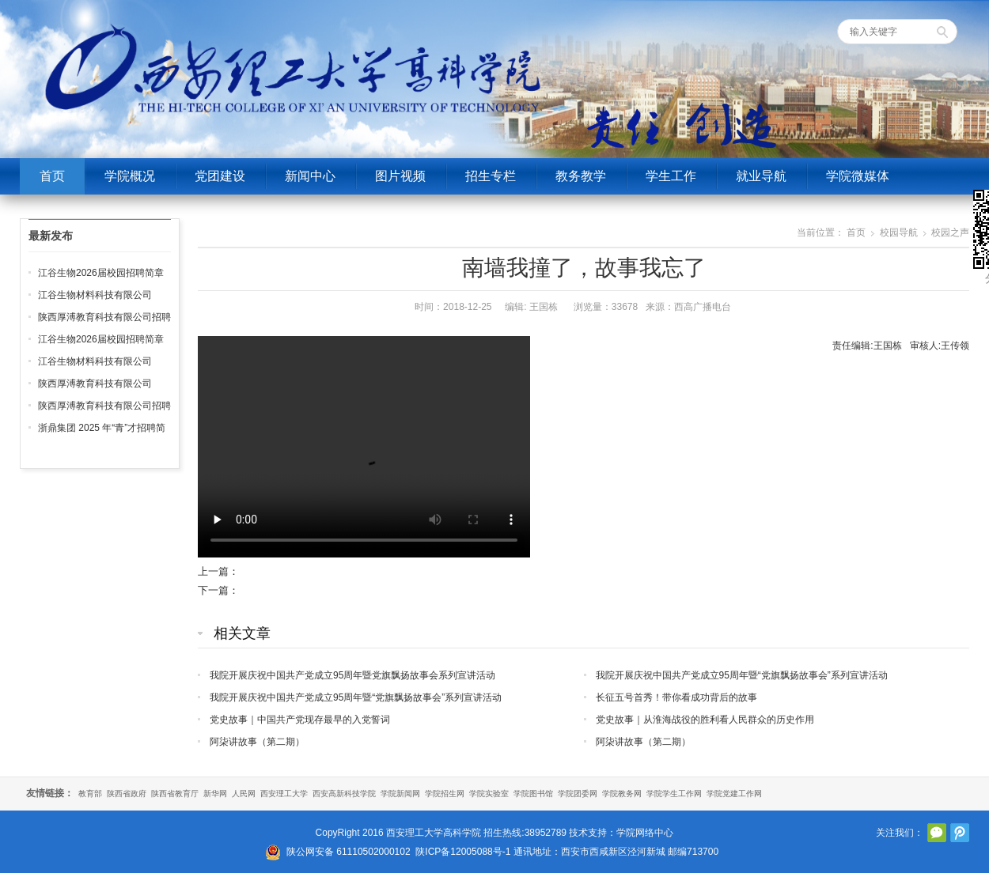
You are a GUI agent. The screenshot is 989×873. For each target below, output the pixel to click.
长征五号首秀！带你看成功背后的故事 (676, 697)
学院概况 (129, 176)
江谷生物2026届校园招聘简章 (101, 272)
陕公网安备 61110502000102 (348, 851)
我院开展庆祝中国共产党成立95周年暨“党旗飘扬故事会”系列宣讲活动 (742, 675)
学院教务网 (622, 793)
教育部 (90, 793)
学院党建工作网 (734, 793)
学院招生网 (444, 793)
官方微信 (936, 832)
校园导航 (899, 232)
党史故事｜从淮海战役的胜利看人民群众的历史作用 (705, 719)
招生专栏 (490, 176)
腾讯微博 (959, 832)
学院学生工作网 (674, 793)
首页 (52, 176)
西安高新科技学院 (344, 793)
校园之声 (950, 232)
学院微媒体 (857, 176)
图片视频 (400, 176)
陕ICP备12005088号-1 (462, 851)
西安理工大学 (284, 793)
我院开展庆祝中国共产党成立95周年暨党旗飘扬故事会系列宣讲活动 (352, 675)
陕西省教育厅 (175, 793)
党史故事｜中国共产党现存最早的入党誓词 (300, 719)
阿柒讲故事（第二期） (257, 741)
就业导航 (761, 176)
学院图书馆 (533, 793)
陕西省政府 (126, 793)
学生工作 (671, 176)
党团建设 (220, 176)
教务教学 (580, 176)
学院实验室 (489, 793)
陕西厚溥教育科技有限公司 (95, 383)
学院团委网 (577, 793)
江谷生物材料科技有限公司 (95, 294)
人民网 (244, 793)
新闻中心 (310, 176)
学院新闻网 (400, 793)
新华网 (215, 793)
